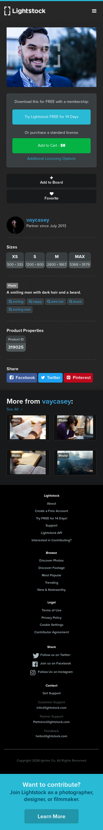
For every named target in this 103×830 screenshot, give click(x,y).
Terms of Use (52, 610)
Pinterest (78, 377)
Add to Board (51, 180)
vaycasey (37, 220)
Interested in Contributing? (52, 540)
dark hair (55, 301)
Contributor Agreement (51, 632)
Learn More (51, 816)
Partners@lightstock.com (51, 721)
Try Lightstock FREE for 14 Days (52, 117)
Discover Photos (51, 560)
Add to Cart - (51, 145)
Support (51, 525)
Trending (51, 582)
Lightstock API (51, 532)
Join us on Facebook (55, 663)
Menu (94, 11)
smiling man (19, 309)
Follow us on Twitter (55, 654)
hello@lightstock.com (51, 736)
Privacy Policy (51, 617)
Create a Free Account (51, 510)
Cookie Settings (51, 624)
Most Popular (51, 575)
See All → (15, 409)
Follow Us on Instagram (55, 671)
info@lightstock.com (51, 707)
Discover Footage (51, 567)
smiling (16, 301)
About (51, 503)
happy (35, 301)
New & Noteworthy (51, 589)
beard (75, 301)
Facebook (22, 377)
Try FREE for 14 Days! (51, 518)
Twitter (50, 377)
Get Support (52, 693)
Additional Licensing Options (51, 158)
